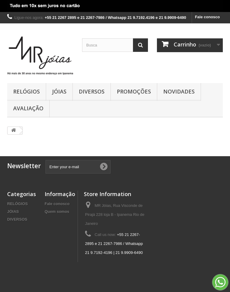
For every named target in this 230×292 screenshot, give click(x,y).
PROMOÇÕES (134, 91)
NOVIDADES (179, 91)
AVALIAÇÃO (28, 108)
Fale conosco (207, 17)
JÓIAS (59, 91)
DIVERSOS (92, 91)
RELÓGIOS (26, 91)
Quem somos (57, 211)
